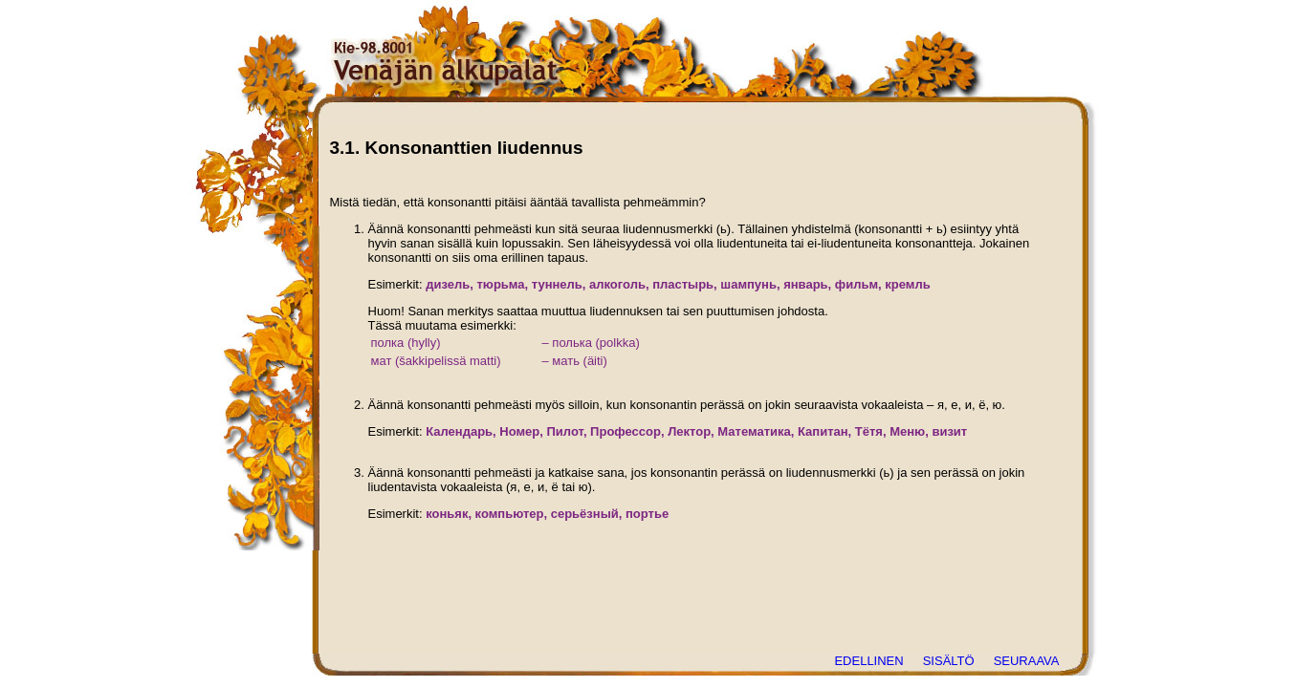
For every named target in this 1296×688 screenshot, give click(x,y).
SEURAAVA (1027, 661)
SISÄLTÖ (949, 661)
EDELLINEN (868, 661)
